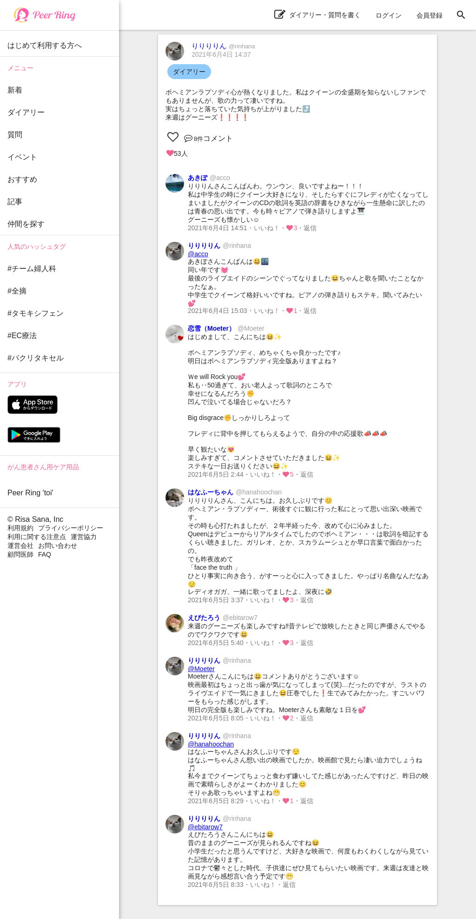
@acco (198, 254)
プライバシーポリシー (70, 528)
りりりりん (223, 46)
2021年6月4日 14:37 (221, 54)
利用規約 (20, 528)
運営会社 (20, 545)
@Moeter (201, 669)
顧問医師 (20, 554)
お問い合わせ (57, 545)
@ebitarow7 (205, 827)
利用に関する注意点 (36, 536)
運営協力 (84, 536)
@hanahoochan (211, 744)
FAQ (44, 554)
